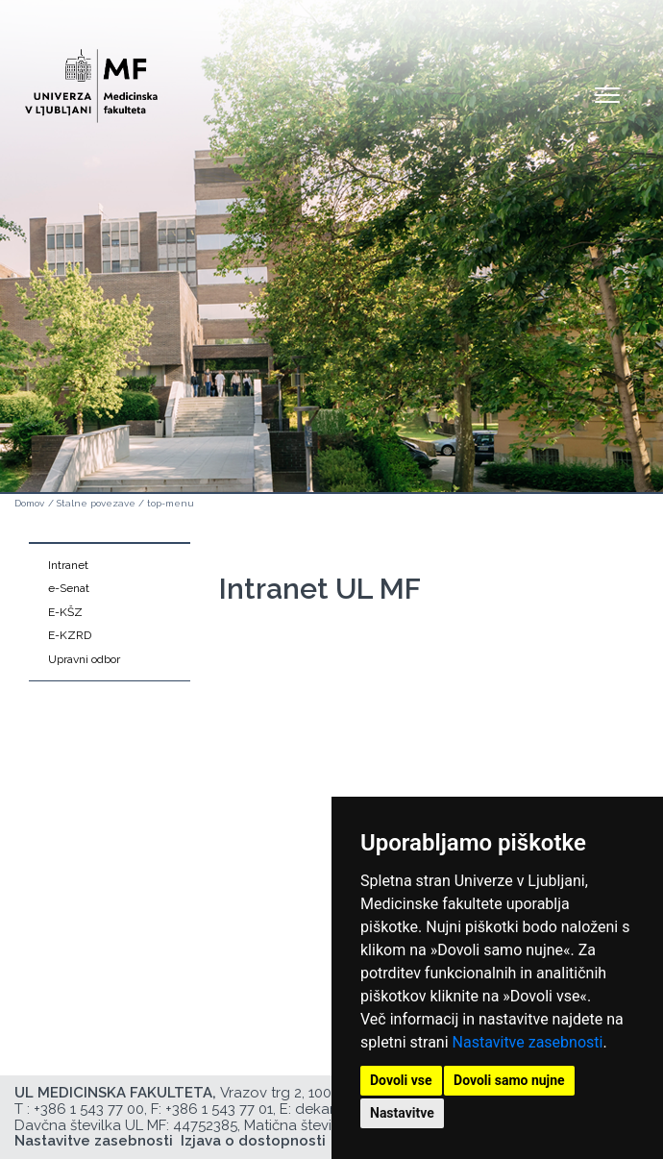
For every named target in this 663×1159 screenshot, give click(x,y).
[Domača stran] (91, 77)
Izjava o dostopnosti (253, 1140)
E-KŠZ (65, 612)
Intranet (68, 565)
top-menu (170, 503)
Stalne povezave (96, 503)
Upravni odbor (84, 659)
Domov (29, 503)
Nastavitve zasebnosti (528, 1042)
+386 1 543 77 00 (89, 1109)
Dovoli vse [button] (401, 1080)
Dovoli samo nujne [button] (509, 1080)
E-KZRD (69, 635)
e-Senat (68, 588)
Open (607, 94)
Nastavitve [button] (402, 1113)
